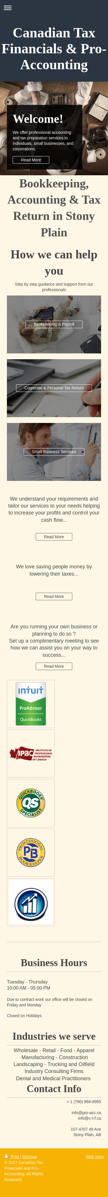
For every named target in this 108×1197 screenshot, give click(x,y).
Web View (95, 1156)
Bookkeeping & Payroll (54, 324)
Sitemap (29, 1156)
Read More (31, 160)
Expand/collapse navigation (54, 7)
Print (12, 1156)
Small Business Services (54, 451)
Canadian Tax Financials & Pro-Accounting (53, 48)
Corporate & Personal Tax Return (54, 388)
